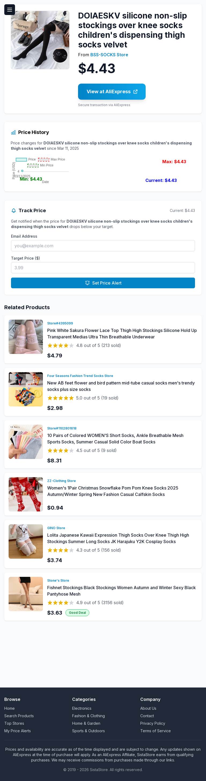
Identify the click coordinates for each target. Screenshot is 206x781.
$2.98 (55, 470)
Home (9, 708)
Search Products (19, 715)
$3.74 (54, 622)
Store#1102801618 (61, 491)
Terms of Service (155, 730)
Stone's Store (58, 643)
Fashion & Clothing (88, 715)
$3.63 (54, 675)
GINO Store (56, 590)
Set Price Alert (103, 345)
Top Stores (14, 723)
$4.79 (54, 418)
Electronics (81, 708)
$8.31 (54, 523)
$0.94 (55, 570)
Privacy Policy (152, 723)
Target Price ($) (25, 320)
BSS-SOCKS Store (109, 54)
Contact (147, 715)
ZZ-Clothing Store (61, 543)
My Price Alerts (17, 730)
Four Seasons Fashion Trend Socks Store (80, 438)
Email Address (24, 298)
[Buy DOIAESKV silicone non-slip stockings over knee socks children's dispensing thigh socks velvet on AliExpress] (112, 92)
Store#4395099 (60, 386)
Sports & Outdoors (88, 730)
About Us (148, 708)
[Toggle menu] (9, 9)
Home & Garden (86, 723)
